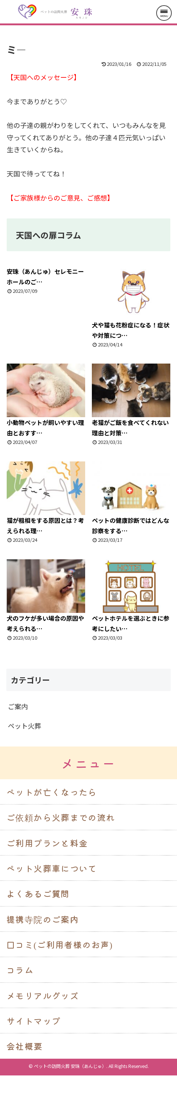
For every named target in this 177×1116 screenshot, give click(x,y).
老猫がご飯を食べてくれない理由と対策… (131, 400)
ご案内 (18, 706)
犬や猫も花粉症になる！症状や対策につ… (131, 303)
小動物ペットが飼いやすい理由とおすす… (46, 400)
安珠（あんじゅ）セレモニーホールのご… (45, 276)
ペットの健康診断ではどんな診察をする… (131, 498)
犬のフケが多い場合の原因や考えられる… (46, 596)
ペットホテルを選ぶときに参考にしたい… (131, 596)
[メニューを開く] (164, 13)
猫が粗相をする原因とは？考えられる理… (46, 498)
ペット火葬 (24, 725)
